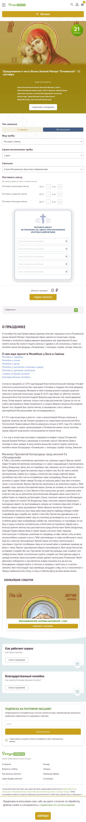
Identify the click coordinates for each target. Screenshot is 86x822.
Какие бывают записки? (12, 779)
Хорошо (43, 816)
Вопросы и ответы (10, 769)
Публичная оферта (51, 774)
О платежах (48, 779)
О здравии (23, 129)
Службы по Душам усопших (16, 373)
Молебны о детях (11, 363)
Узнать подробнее (16, 660)
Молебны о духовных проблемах (18, 370)
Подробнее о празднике (43, 107)
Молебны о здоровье (12, 357)
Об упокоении (63, 129)
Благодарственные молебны (16, 377)
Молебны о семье (11, 360)
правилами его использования (57, 805)
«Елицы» (47, 769)
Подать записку (43, 297)
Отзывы (46, 764)
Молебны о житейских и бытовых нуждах (23, 367)
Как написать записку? (11, 774)
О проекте (6, 764)
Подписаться (43, 731)
